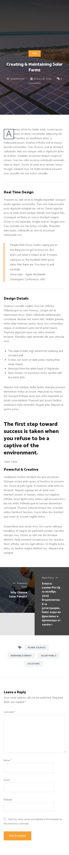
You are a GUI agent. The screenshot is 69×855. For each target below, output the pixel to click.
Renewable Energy (21, 655)
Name (7, 760)
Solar (34, 53)
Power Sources (37, 647)
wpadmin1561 (17, 79)
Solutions (33, 663)
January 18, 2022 (42, 79)
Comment (9, 712)
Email (7, 780)
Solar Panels (48, 655)
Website (8, 800)
